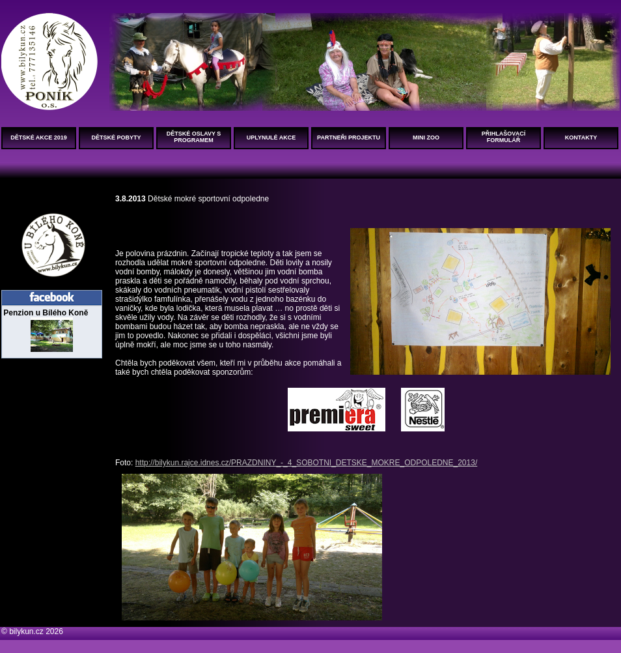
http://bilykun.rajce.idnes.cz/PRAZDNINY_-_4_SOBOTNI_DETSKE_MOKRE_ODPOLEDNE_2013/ (306, 462)
